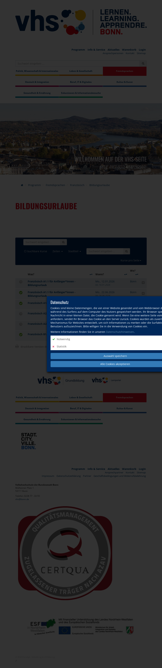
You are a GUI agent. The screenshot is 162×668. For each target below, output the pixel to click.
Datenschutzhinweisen (120, 332)
